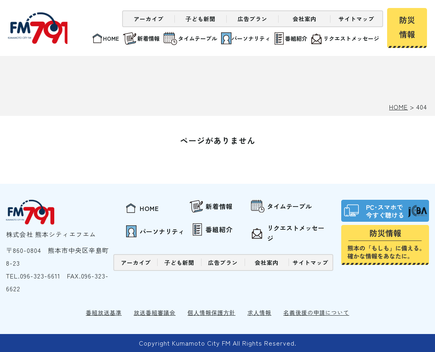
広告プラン (252, 19)
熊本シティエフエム (39, 28)
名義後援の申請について (316, 312)
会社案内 (304, 19)
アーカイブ (149, 19)
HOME (398, 106)
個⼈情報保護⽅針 (211, 312)
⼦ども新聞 (201, 19)
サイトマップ (356, 19)
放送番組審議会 (155, 312)
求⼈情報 (259, 312)
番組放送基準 (104, 312)
